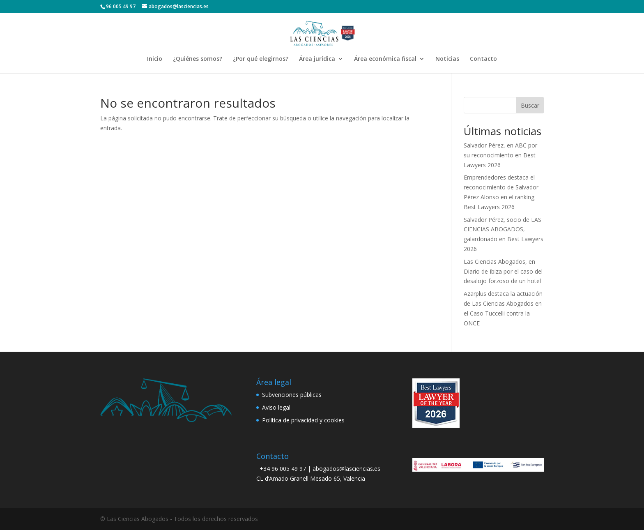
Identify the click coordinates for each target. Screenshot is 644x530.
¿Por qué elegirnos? (260, 59)
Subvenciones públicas (292, 395)
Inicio (154, 59)
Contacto (483, 59)
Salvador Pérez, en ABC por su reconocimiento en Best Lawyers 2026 (500, 155)
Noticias (447, 59)
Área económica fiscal (385, 59)
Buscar (530, 105)
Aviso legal (276, 407)
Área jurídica (317, 59)
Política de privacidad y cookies (303, 420)
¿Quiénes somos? (197, 59)
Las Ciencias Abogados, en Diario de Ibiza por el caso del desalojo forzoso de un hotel (503, 271)
